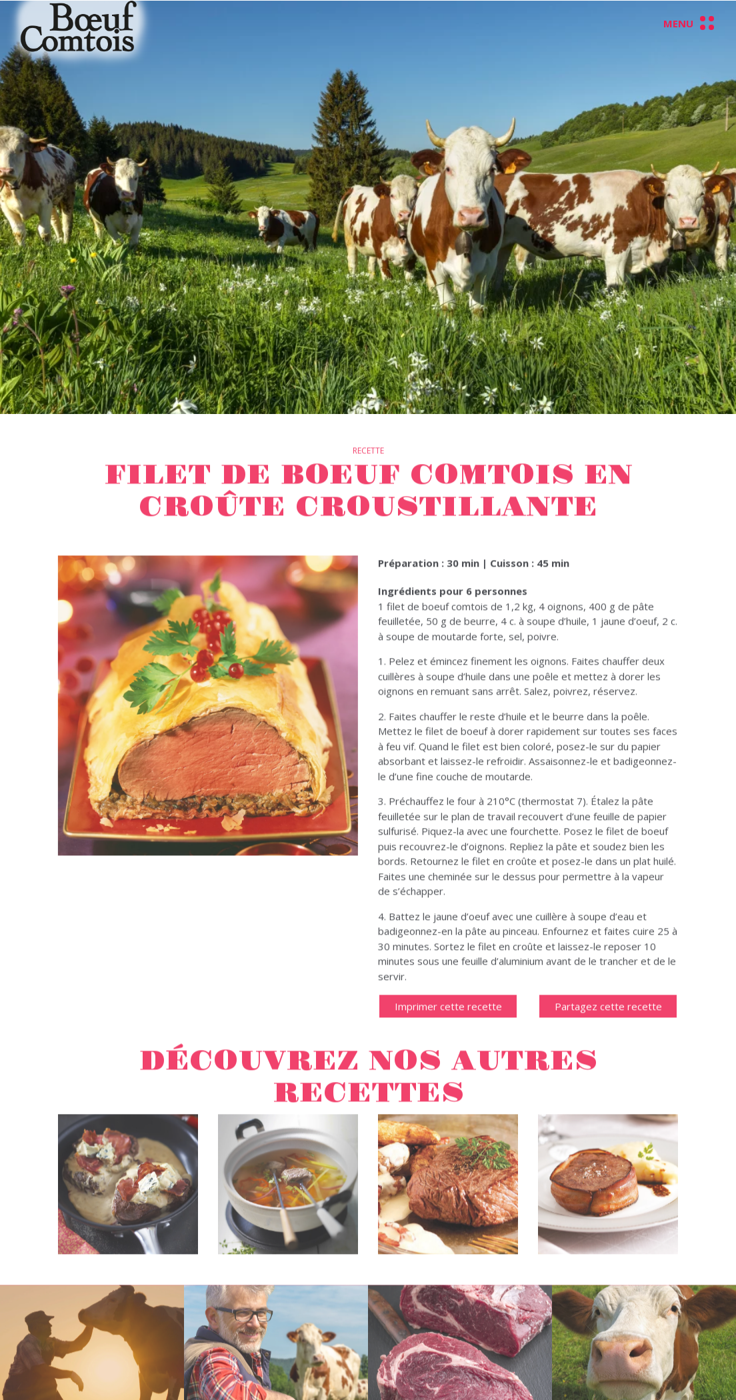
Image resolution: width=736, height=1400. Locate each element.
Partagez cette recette (608, 1020)
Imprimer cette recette (448, 1020)
